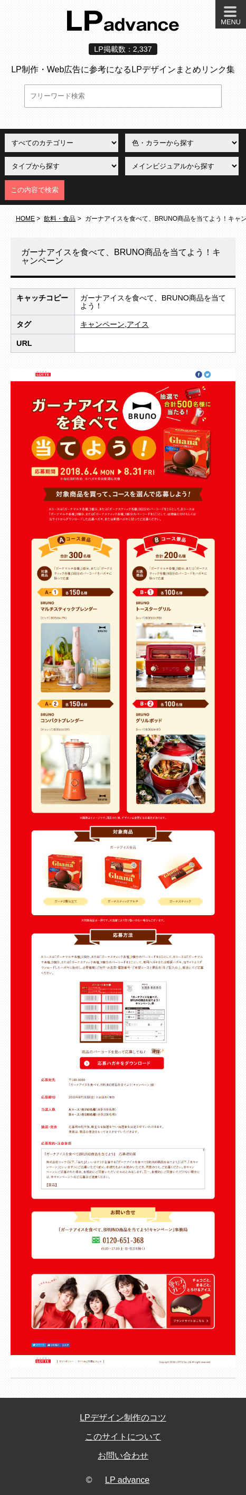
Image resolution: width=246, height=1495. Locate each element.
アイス (138, 324)
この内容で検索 (35, 190)
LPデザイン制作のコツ (123, 1417)
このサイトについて (123, 1436)
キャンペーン (102, 324)
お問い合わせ (123, 1455)
